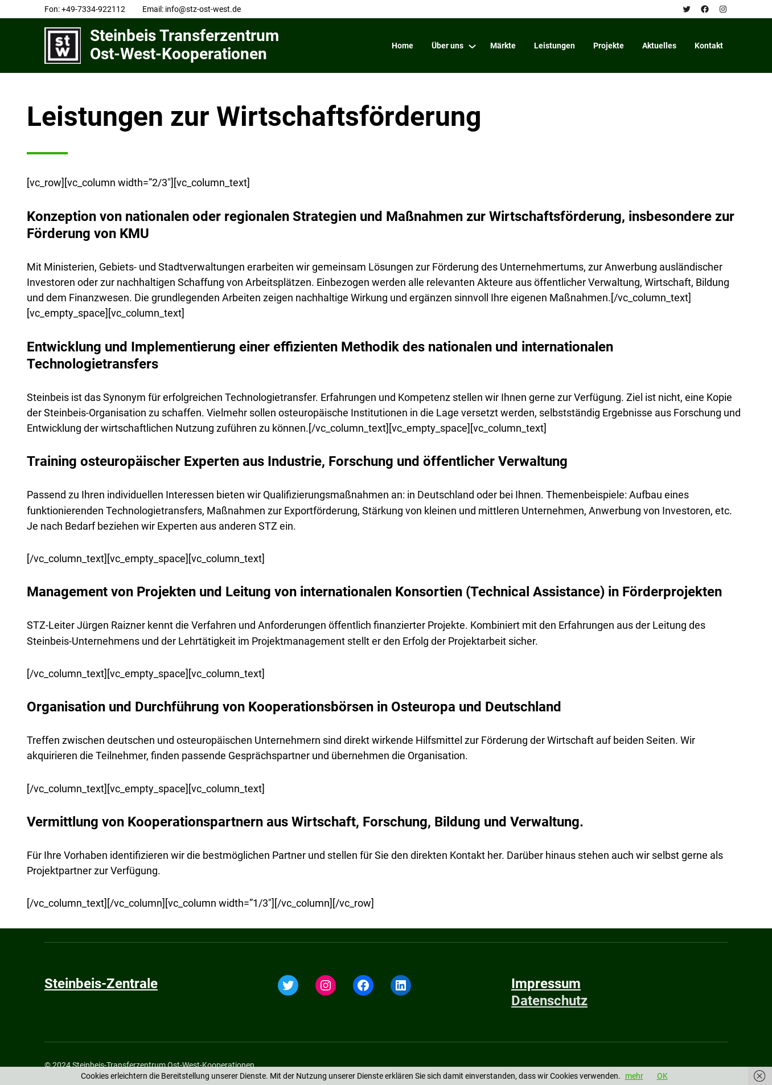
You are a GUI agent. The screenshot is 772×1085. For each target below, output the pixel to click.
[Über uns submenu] (472, 46)
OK (662, 1075)
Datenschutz (549, 1001)
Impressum (546, 984)
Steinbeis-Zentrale (101, 984)
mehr (634, 1075)
